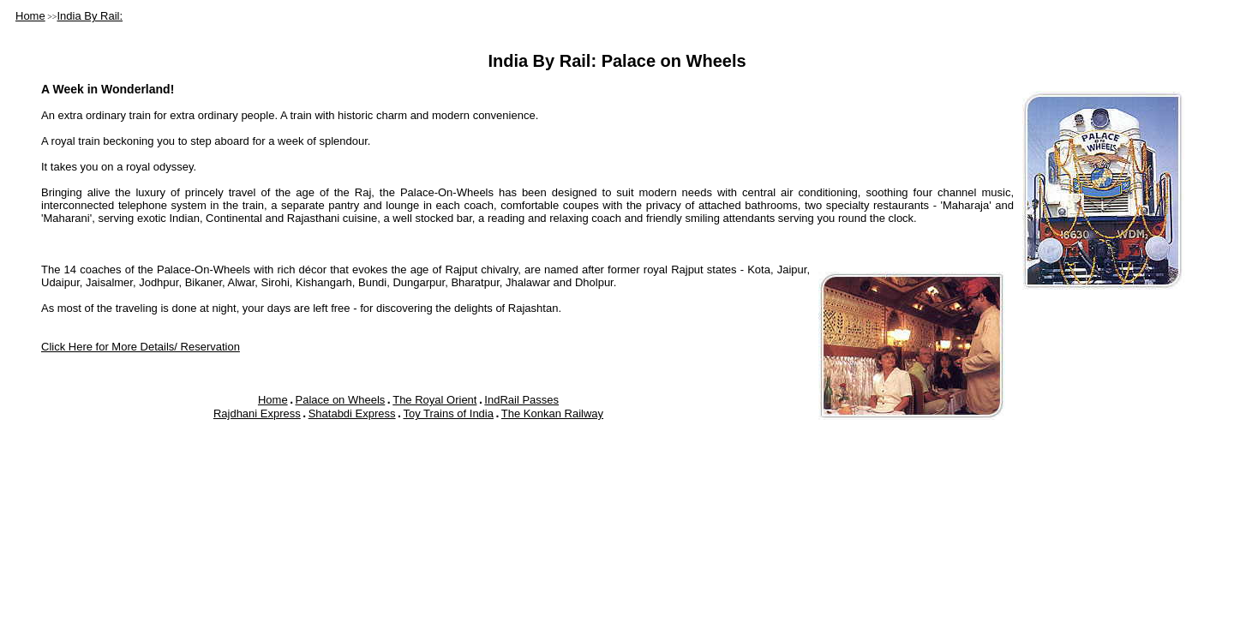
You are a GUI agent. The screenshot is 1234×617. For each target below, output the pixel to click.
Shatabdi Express (352, 413)
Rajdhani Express (257, 413)
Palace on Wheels (341, 399)
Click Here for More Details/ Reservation (140, 346)
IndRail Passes (521, 399)
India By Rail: (90, 15)
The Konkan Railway (552, 413)
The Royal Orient (434, 399)
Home (30, 15)
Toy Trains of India (448, 413)
